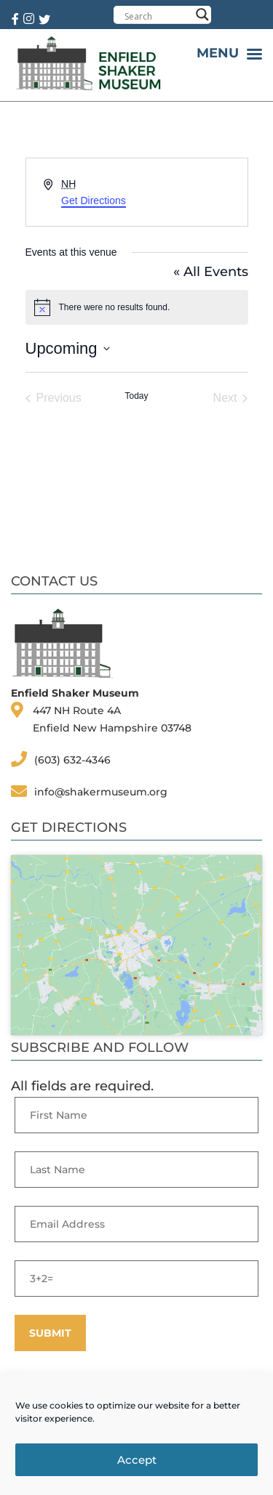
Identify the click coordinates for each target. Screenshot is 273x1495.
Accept (137, 1460)
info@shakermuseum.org (100, 791)
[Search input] (157, 16)
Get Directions (93, 200)
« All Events (210, 272)
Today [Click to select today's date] (136, 396)
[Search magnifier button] (202, 14)
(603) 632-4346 (72, 759)
